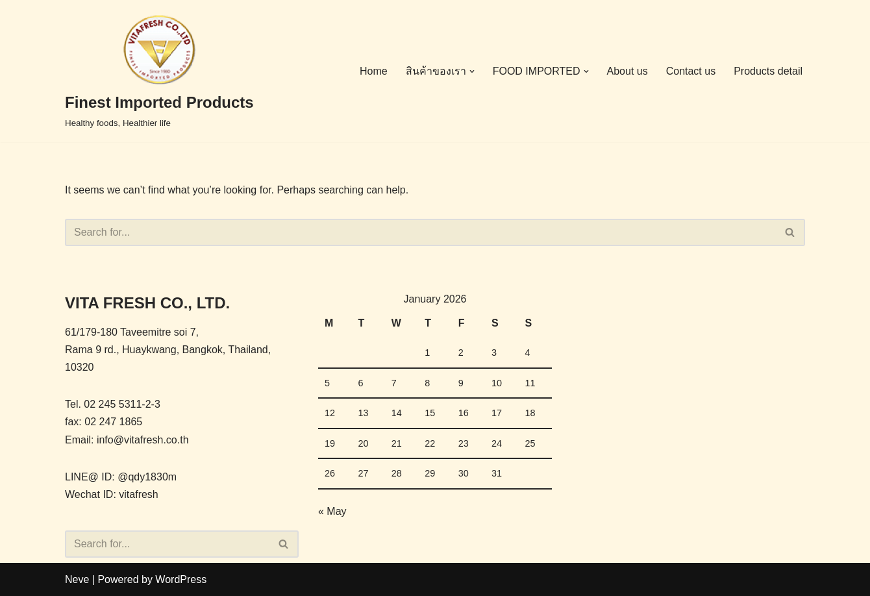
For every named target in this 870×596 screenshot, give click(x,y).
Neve (77, 579)
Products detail (768, 71)
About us (627, 71)
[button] (472, 71)
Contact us (690, 71)
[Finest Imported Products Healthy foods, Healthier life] (159, 71)
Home (374, 71)
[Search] (420, 232)
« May (332, 511)
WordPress (180, 579)
